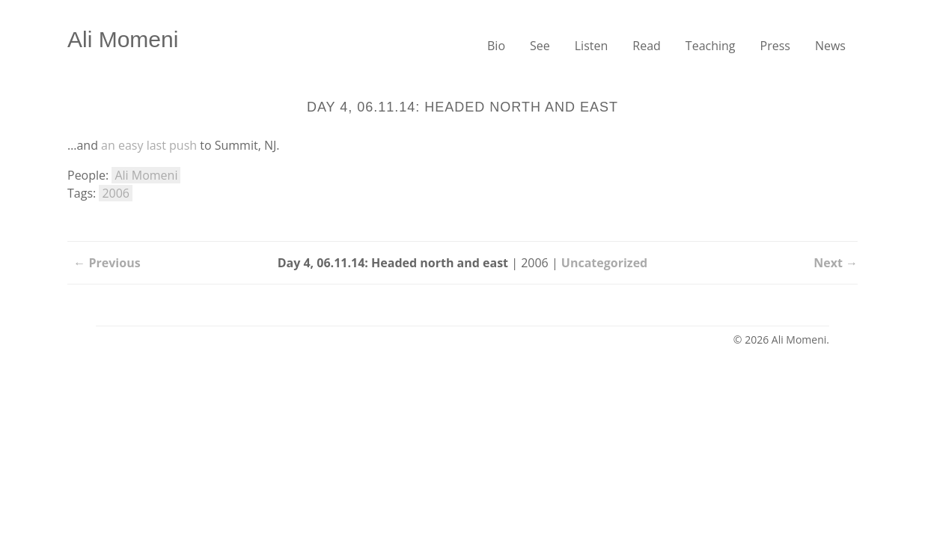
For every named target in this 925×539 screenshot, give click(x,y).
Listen (591, 45)
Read (646, 45)
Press (775, 45)
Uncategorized (604, 263)
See (540, 45)
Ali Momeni (122, 39)
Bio (496, 45)
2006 (115, 193)
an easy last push (149, 145)
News (830, 45)
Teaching (711, 45)
